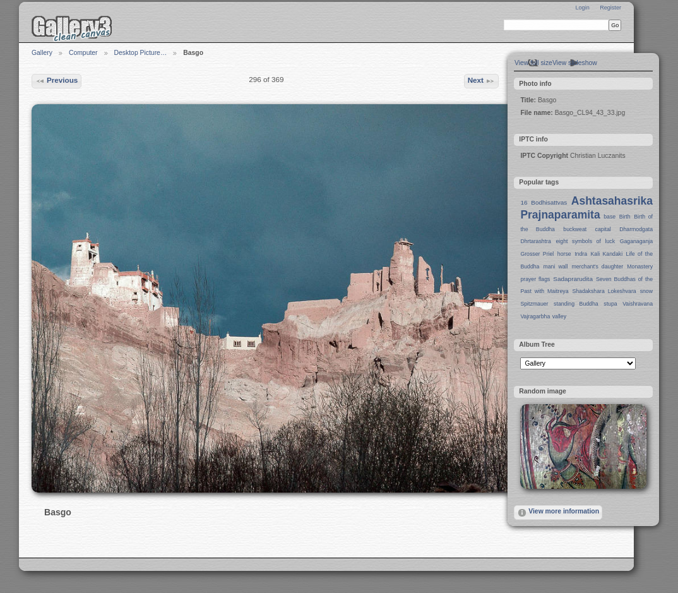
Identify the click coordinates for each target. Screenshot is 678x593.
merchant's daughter (597, 266)
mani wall (556, 266)
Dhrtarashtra (535, 241)
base (610, 216)
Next (482, 81)
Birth (625, 216)
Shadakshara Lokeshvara (604, 291)
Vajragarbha (535, 316)
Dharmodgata (636, 229)
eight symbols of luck (585, 241)
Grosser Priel (537, 254)
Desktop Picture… (140, 52)
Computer (83, 52)
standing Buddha (576, 304)
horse (564, 254)
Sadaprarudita (573, 278)
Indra (580, 254)
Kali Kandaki (607, 254)
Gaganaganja (636, 241)
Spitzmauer (534, 304)
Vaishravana (637, 304)
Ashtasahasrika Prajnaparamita (586, 208)
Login (582, 7)
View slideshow (574, 62)
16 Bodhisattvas (543, 202)
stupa (610, 304)
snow (646, 291)
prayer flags (535, 279)
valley (559, 316)
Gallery (42, 52)
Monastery (640, 266)
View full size (533, 62)
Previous (56, 81)
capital (603, 229)
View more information (558, 513)
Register (610, 7)
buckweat (574, 229)
